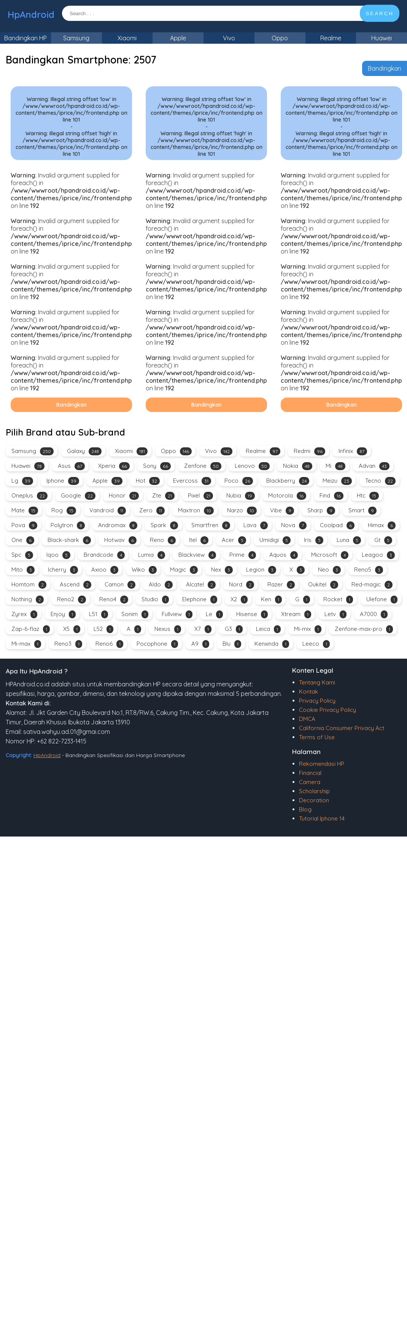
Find (331, 496)
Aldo (161, 585)
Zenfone (202, 466)
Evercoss (192, 481)
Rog (63, 511)
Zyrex (24, 614)
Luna (349, 540)
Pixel (200, 496)
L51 (98, 614)
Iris (313, 540)
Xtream (296, 614)
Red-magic (372, 585)
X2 (239, 600)
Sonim (134, 614)
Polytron (68, 525)
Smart (362, 511)
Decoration (314, 800)
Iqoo (58, 555)
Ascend (75, 585)
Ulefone (381, 600)
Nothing (27, 600)
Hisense (252, 614)
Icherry (63, 570)
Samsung (76, 38)
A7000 (374, 614)
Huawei (381, 38)
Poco (238, 481)
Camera (309, 782)
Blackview (197, 555)
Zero (152, 511)
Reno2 (71, 600)
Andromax (117, 525)
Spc (22, 555)
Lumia (151, 555)
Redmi (309, 451)
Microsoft (329, 555)
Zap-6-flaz (30, 629)
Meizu (337, 481)
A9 (200, 644)
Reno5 (368, 570)
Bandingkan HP (25, 38)
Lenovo (252, 466)
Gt (383, 540)
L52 (103, 629)
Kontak (308, 691)
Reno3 (68, 644)
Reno (163, 540)
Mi (335, 466)
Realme (330, 38)
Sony (157, 466)
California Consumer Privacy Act (341, 728)
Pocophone (157, 644)
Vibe (282, 511)
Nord (241, 585)
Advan (374, 466)
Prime (242, 555)
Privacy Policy (317, 700)
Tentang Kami (317, 682)
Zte (163, 496)
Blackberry (287, 481)
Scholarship (314, 791)
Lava (255, 525)
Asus (71, 466)
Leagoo (378, 555)
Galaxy (84, 451)
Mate (24, 511)
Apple (178, 38)
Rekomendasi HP (321, 763)
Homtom (28, 585)
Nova (294, 525)
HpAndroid (31, 14)
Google (78, 496)
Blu (232, 644)
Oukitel (323, 585)
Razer (281, 585)
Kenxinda (271, 644)
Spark (164, 525)
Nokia (297, 466)
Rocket (338, 600)
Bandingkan (384, 68)
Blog (305, 809)
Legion (261, 570)
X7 (202, 629)
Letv (335, 614)
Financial (310, 772)
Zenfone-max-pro (364, 629)
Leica (268, 629)
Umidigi (275, 540)
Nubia (240, 496)
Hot (148, 481)
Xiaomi (127, 38)
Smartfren (210, 525)
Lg (22, 481)
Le (214, 614)
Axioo (104, 570)
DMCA (307, 719)
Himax (382, 525)
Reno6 (109, 644)
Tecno (380, 481)
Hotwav (120, 540)
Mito (23, 570)
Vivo (229, 38)
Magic (184, 570)
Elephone (199, 600)
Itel (198, 540)
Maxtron (196, 511)
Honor (124, 496)
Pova (24, 525)
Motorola (287, 496)
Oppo (280, 38)
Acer (234, 540)
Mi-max (26, 644)
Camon (120, 585)
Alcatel (201, 585)
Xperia (114, 466)
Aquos (283, 555)
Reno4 (113, 600)
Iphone (62, 481)
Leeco (316, 644)
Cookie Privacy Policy (327, 709)
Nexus (167, 629)
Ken (271, 600)
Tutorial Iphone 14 (322, 818)
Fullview (177, 614)
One (22, 540)
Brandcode (104, 555)
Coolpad (337, 525)
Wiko (144, 570)
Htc (368, 496)
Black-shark (69, 540)
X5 (71, 629)
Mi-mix (307, 629)
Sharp (321, 511)
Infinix (353, 451)
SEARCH (380, 13)
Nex (222, 570)
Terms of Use (317, 737)
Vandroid (107, 511)
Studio (155, 600)
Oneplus (29, 496)
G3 (234, 629)
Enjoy (63, 614)
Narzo (242, 511)
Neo (329, 570)
